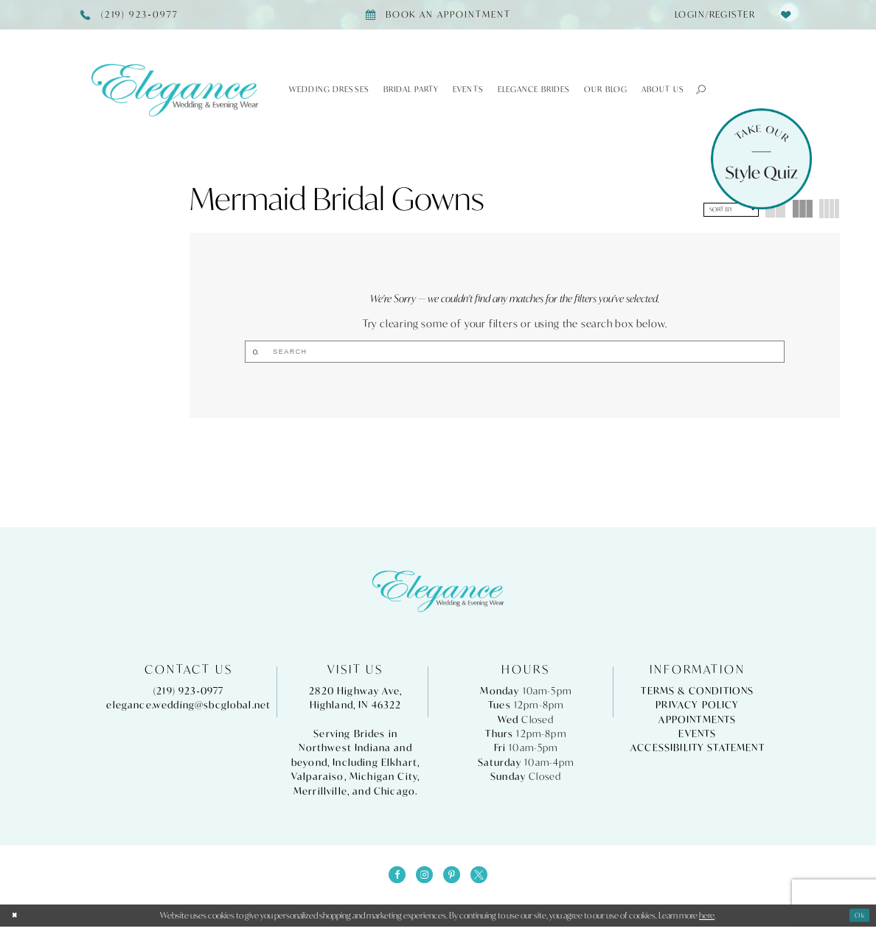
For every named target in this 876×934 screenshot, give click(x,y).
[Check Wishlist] (786, 14)
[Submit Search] (461, 352)
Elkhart (399, 765)
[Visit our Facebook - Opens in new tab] (390, 879)
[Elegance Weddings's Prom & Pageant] (174, 89)
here (707, 922)
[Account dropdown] (710, 14)
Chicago (394, 793)
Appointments (697, 722)
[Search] (515, 352)
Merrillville (320, 793)
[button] (695, 89)
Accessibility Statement (697, 751)
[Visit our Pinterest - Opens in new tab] (454, 879)
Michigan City (383, 779)
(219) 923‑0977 (188, 693)
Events (697, 736)
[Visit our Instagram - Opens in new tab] (422, 879)
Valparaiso (317, 779)
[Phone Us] (130, 14)
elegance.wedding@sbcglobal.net (188, 707)
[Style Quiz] (761, 158)
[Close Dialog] (17, 923)
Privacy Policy (697, 707)
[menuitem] (710, 14)
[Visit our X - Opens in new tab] (486, 879)
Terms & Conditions (697, 693)
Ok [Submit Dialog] (857, 922)
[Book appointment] (437, 14)
